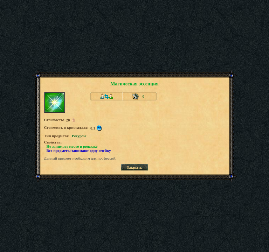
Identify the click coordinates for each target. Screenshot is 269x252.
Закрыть (134, 167)
